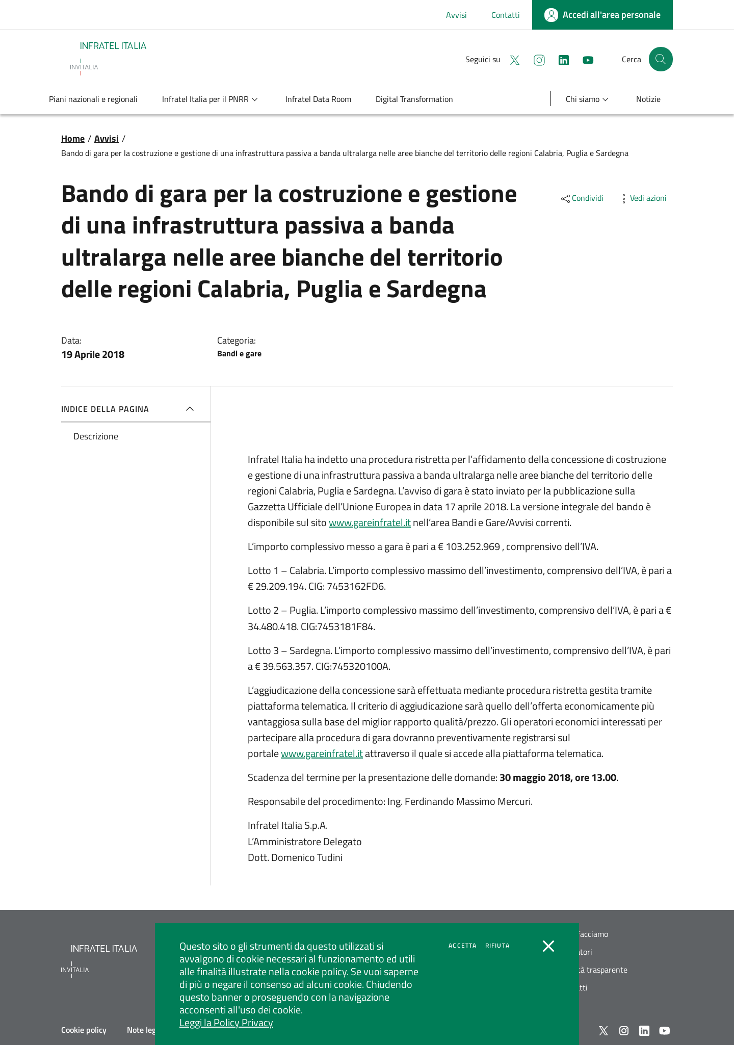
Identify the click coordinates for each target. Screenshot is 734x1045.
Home (73, 138)
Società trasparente (593, 970)
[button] (660, 59)
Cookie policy (84, 1030)
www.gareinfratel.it (370, 522)
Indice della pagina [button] (129, 409)
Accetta (463, 946)
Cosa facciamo (583, 934)
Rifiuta (497, 946)
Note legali (145, 1030)
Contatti (505, 15)
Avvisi (456, 15)
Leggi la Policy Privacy (226, 1022)
